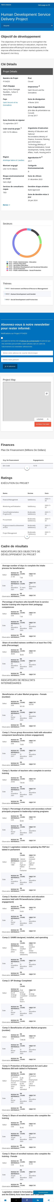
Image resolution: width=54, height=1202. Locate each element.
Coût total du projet (12, 128)
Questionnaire (43, 1192)
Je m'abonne (10, 366)
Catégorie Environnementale (36, 166)
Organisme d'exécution (38, 128)
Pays (5, 99)
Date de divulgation (36, 99)
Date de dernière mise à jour (38, 195)
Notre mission (6, 5)
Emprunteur (34, 86)
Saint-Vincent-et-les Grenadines (10, 103)
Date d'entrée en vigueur (14, 120)
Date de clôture (34, 176)
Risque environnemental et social (13, 177)
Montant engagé (10, 165)
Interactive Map (42, 424)
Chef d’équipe (9, 86)
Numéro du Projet (10, 78)
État (30, 78)
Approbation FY (35, 157)
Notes (5, 205)
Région (6, 157)
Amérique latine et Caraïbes (13, 160)
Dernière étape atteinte (38, 186)
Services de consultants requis (13, 187)
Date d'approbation (36, 107)
